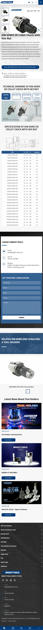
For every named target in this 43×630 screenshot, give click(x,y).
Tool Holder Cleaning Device (12, 435)
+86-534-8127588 (9, 593)
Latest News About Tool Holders (21, 399)
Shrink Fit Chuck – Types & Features (14, 509)
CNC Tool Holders (6, 526)
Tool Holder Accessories (8, 546)
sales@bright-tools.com (11, 587)
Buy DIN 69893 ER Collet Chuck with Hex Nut (21, 67)
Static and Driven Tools (8, 530)
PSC (2, 558)
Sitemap (4, 621)
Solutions (4, 566)
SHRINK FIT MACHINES (9, 473)
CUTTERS (3, 542)
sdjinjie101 (7, 606)
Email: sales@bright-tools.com (15, 251)
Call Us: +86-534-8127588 (12, 258)
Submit (21, 318)
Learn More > (8, 440)
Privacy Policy (12, 621)
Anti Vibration (5, 538)
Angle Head (4, 554)
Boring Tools (5, 534)
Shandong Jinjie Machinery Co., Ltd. (19, 618)
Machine (3, 550)
